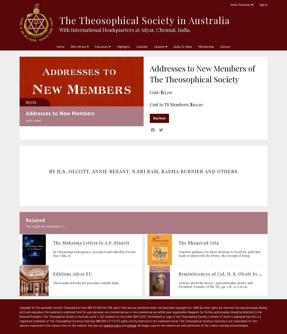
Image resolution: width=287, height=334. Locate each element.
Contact (225, 47)
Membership (206, 47)
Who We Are (80, 47)
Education (103, 47)
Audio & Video (183, 47)
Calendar (142, 47)
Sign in (263, 5)
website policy (112, 325)
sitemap (131, 325)
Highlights (123, 47)
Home (61, 47)
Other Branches (241, 5)
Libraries (160, 47)
